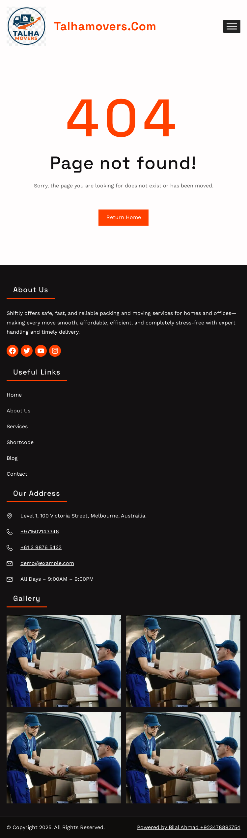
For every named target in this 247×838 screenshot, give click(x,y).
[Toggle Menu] (232, 26)
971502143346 (41, 531)
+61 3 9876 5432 (41, 547)
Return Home (123, 217)
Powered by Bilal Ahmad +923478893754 (188, 827)
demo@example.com (47, 563)
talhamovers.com (105, 26)
